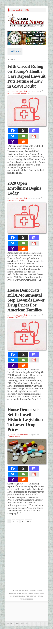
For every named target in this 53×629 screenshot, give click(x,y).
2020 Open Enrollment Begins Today (24, 188)
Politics (24, 317)
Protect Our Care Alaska (19, 91)
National (16, 93)
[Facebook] (13, 130)
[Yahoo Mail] (13, 141)
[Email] (23, 136)
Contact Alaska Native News (23, 596)
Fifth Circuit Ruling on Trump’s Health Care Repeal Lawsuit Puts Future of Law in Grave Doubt (26, 76)
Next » (28, 521)
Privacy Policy (26, 599)
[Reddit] (23, 141)
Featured (10, 317)
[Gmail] (34, 136)
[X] (23, 130)
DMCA (40, 596)
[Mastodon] (34, 130)
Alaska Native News (21, 624)
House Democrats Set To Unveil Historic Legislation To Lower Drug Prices (25, 419)
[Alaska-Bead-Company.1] (26, 37)
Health (9, 93)
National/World (26, 93)
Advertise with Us (20, 590)
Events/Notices (12, 200)
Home (15, 51)
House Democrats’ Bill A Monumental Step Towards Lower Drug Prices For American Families (26, 300)
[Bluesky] (13, 136)
